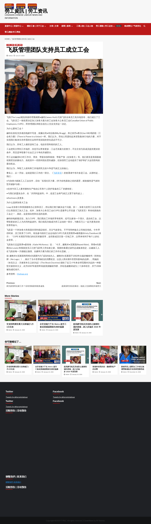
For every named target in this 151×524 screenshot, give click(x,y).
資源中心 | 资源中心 (14, 26)
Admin (10, 55)
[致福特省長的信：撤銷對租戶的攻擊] (104, 355)
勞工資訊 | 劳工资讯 (25, 11)
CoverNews (88, 520)
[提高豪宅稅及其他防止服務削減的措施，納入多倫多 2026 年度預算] (87, 310)
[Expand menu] (22, 26)
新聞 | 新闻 (67, 26)
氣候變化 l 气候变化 (132, 26)
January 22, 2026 (20, 330)
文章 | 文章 (54, 26)
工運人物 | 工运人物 (84, 26)
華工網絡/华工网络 (12, 32)
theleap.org (22, 273)
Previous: (30, 284)
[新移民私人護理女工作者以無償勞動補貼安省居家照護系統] (132, 355)
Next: (77, 284)
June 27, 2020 (20, 55)
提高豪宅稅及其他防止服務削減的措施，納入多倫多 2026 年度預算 (87, 327)
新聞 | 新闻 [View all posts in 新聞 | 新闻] (18, 45)
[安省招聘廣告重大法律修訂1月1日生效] (20, 310)
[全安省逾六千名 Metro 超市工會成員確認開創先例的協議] (53, 310)
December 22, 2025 (135, 372)
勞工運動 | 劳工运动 (108, 26)
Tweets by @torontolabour (17, 397)
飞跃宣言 (57, 172)
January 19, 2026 (86, 332)
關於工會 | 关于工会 (36, 26)
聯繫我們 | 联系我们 (13, 482)
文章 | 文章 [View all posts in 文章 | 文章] (10, 45)
